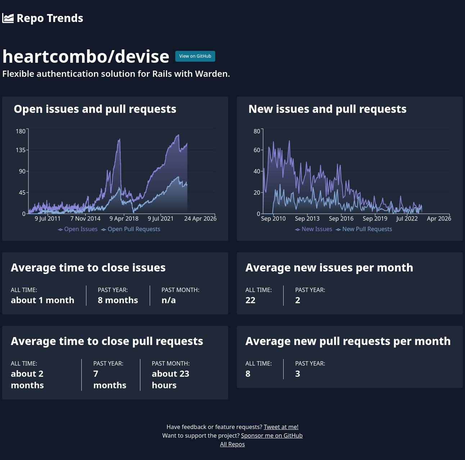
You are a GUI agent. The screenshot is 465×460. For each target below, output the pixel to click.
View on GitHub (195, 56)
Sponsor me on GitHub (272, 435)
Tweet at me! (281, 427)
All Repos (232, 444)
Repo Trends (42, 18)
